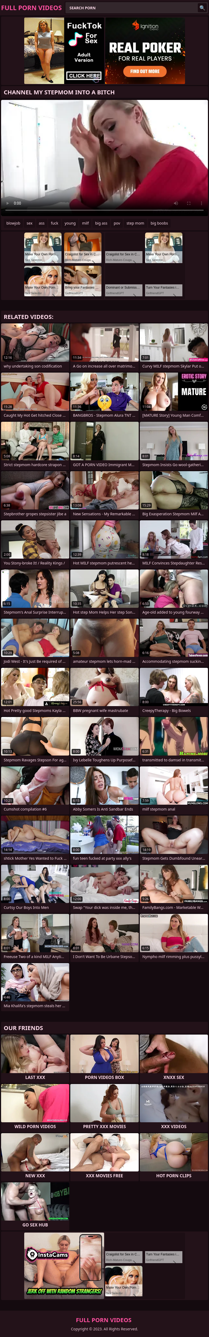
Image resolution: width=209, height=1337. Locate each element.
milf (85, 223)
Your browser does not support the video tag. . (104, 158)
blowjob (13, 223)
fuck (54, 223)
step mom (135, 223)
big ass (101, 223)
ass (41, 223)
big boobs (159, 223)
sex (29, 223)
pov (117, 223)
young (70, 223)
